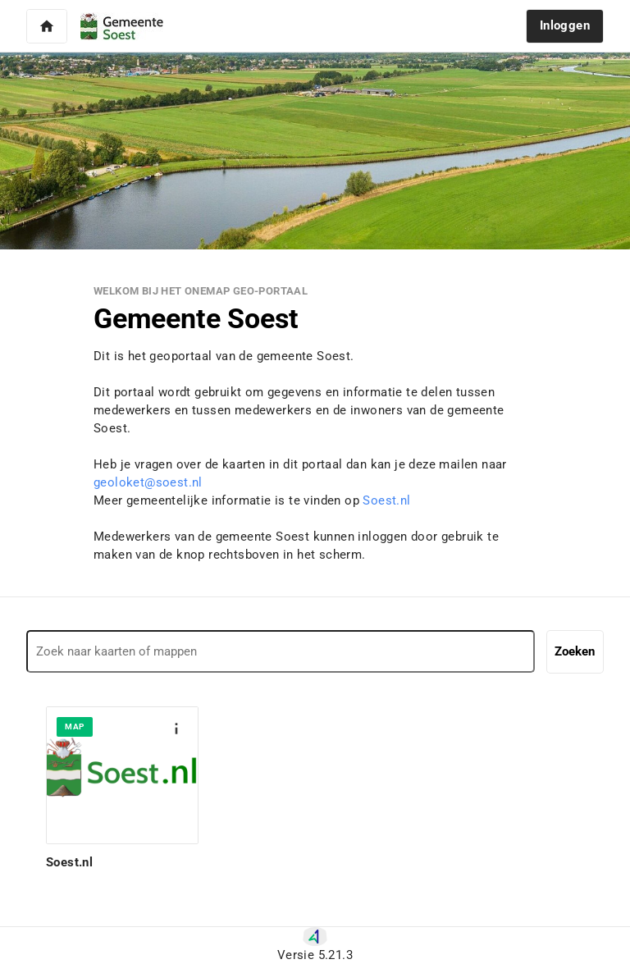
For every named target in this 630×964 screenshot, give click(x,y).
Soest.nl (386, 500)
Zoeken (575, 651)
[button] (46, 26)
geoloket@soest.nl (148, 482)
